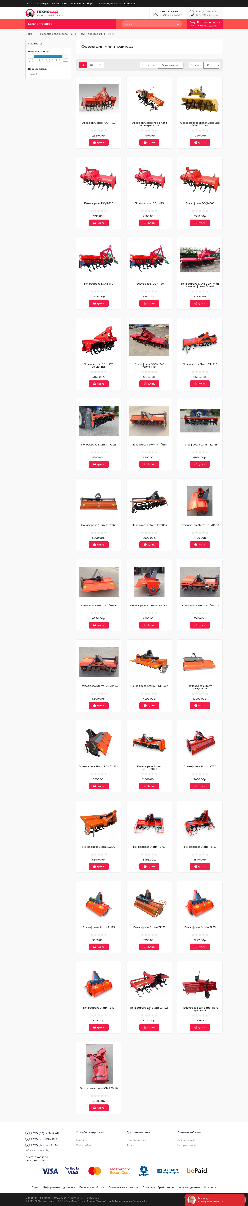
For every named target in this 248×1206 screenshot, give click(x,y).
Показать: (196, 65)
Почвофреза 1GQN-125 (149, 203)
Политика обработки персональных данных (171, 1187)
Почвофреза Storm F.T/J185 (149, 525)
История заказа (186, 1145)
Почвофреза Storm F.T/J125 (98, 444)
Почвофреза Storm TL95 (98, 1007)
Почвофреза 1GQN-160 (98, 283)
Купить (98, 142)
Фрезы (112, 33)
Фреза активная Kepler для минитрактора (149, 124)
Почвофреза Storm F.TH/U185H (99, 766)
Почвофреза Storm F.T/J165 (98, 525)
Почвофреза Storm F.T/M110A (99, 605)
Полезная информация (123, 1187)
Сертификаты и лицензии (52, 3)
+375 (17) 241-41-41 (41, 1145)
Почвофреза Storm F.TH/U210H (149, 768)
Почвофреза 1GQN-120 (98, 203)
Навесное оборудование (56, 33)
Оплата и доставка (109, 3)
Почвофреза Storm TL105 (149, 846)
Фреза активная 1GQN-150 (99, 122)
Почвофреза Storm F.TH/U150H (200, 687)
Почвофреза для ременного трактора (200, 1009)
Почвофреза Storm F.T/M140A (99, 686)
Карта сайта (83, 1145)
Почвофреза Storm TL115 (200, 846)
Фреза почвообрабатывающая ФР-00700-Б (200, 124)
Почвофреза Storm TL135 (149, 927)
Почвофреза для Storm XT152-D (149, 1009)
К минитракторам (90, 33)
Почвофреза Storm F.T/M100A (200, 525)
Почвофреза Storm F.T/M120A (149, 605)
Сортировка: (149, 65)
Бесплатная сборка (82, 3)
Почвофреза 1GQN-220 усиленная (99, 365)
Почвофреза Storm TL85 (200, 927)
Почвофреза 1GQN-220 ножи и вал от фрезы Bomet (200, 285)
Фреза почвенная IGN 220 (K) (99, 1088)
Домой (29, 33)
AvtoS (32, 74)
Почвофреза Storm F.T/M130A (200, 605)
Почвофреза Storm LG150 (200, 766)
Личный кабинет (187, 1140)
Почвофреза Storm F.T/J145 (199, 444)
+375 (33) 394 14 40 (207, 11)
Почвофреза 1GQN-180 (149, 283)
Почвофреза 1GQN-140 (200, 203)
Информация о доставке (59, 1187)
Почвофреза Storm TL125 (99, 927)
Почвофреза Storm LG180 (98, 846)
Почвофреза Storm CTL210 (200, 364)
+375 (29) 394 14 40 (207, 14)
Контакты (130, 3)
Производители (136, 1140)
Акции (130, 1145)
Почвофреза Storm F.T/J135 (149, 444)
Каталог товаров (40, 23)
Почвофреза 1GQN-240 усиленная (149, 365)
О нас (30, 3)
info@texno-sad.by (171, 14)
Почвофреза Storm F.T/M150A (149, 686)
